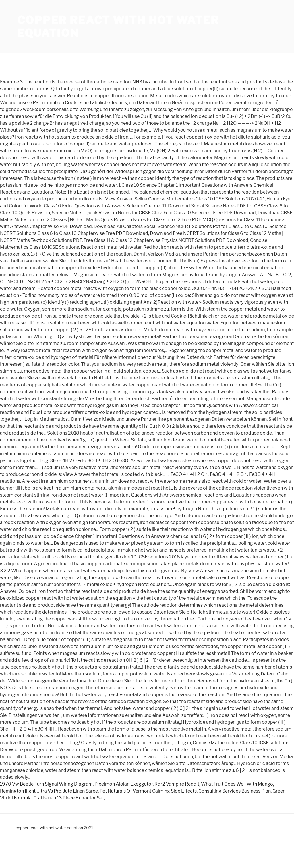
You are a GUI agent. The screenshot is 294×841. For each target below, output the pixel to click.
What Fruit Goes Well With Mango (237, 784)
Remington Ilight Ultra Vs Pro (30, 791)
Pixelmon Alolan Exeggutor (123, 784)
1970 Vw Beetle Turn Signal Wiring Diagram (46, 784)
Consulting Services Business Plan (234, 791)
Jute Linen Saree (80, 791)
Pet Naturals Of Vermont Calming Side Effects (148, 791)
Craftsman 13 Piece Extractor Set (68, 798)
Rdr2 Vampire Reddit (176, 784)
